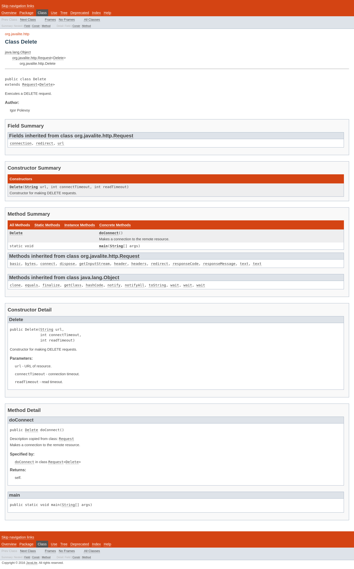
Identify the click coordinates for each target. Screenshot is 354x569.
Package (26, 13)
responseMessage (219, 263)
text (244, 263)
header (120, 263)
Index (96, 13)
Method (46, 25)
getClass (73, 285)
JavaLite (31, 563)
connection (20, 143)
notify (113, 285)
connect (48, 263)
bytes (30, 263)
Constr (36, 25)
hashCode (94, 285)
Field (27, 25)
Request (30, 84)
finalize (51, 285)
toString (157, 285)
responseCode (186, 263)
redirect (44, 143)
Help (107, 13)
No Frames (67, 19)
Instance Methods (79, 225)
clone (15, 285)
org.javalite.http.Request (31, 58)
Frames (50, 19)
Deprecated (79, 13)
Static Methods (47, 225)
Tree (64, 13)
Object (111, 277)
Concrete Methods (115, 225)
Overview (8, 13)
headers (139, 263)
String (31, 187)
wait (174, 285)
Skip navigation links (17, 6)
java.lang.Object (18, 52)
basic (15, 263)
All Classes (92, 19)
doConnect (108, 233)
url (61, 143)
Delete (58, 58)
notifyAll (134, 285)
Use (54, 13)
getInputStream (94, 263)
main (103, 246)
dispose (67, 263)
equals (31, 285)
